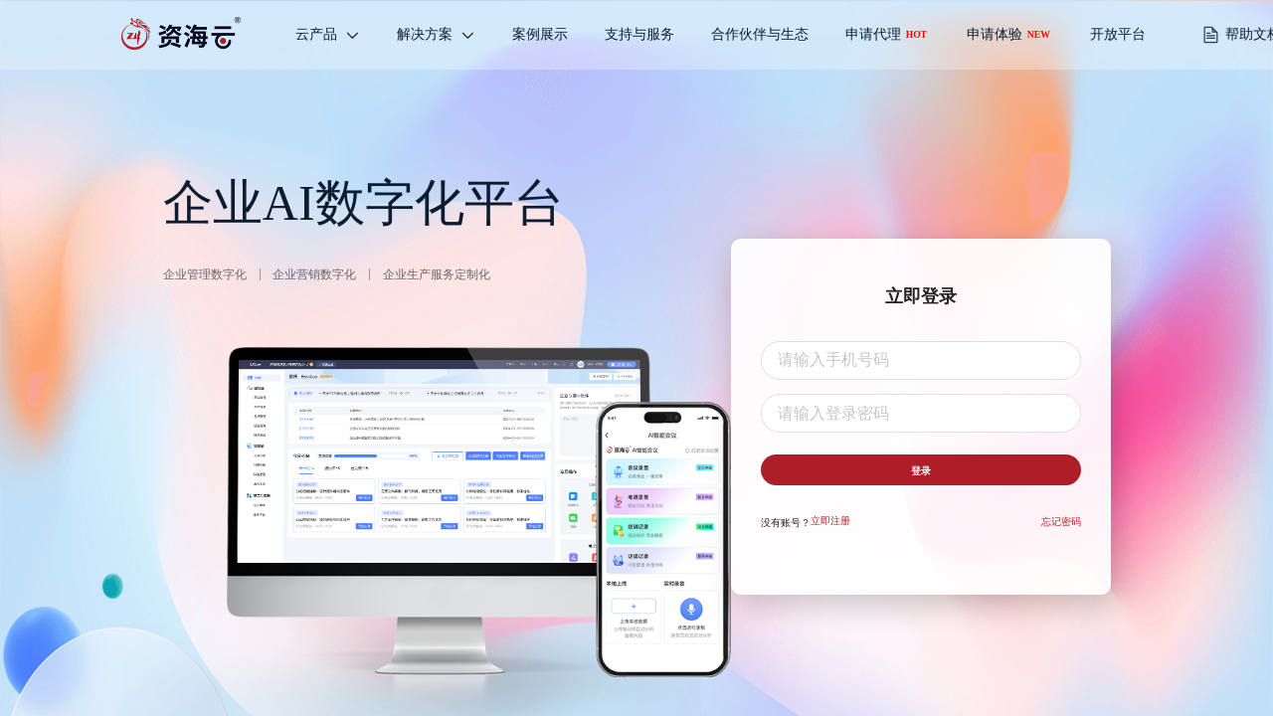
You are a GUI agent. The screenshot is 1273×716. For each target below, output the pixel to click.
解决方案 (436, 35)
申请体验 (1008, 35)
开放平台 (1118, 34)
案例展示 (540, 34)
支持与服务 (639, 34)
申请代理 (886, 35)
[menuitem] (327, 35)
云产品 (327, 35)
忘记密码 (1061, 529)
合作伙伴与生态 (760, 34)
